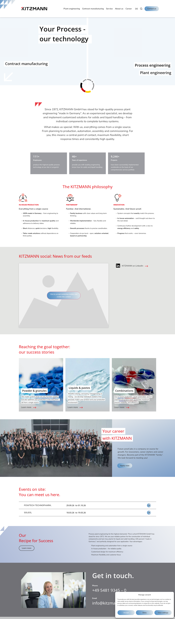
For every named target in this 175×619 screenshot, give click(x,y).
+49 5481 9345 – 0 (109, 590)
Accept (126, 613)
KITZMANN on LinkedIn (132, 265)
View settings (163, 613)
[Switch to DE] (136, 9)
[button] (71, 9)
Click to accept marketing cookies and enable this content (63, 295)
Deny (145, 613)
